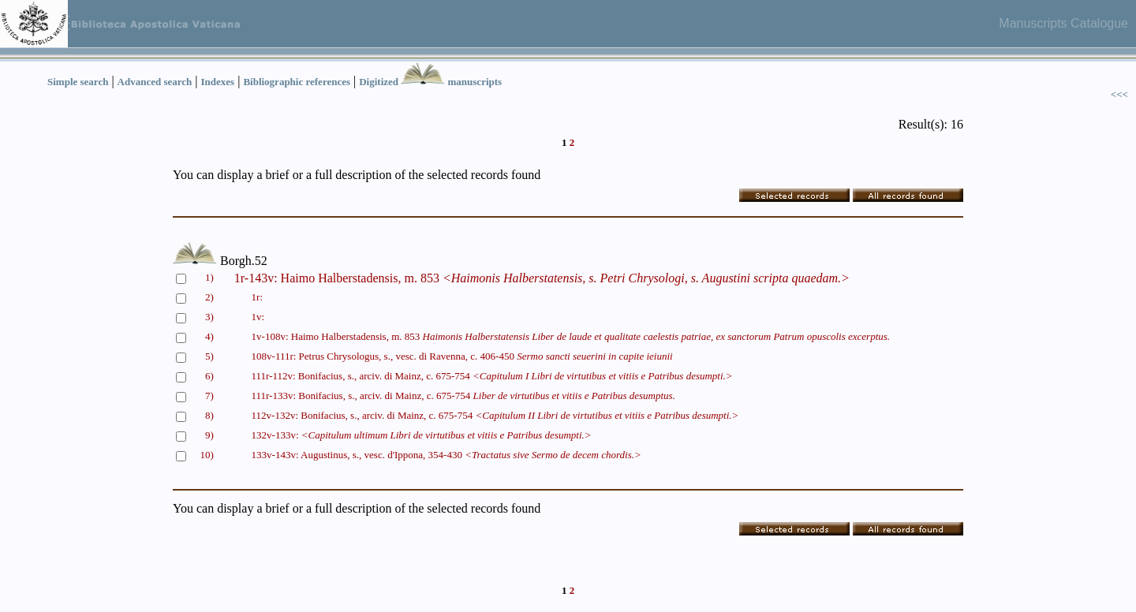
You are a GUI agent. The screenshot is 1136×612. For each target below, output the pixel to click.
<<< (1119, 94)
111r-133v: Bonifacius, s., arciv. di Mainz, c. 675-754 (463, 395)
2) (209, 297)
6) (209, 376)
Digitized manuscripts (430, 82)
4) (209, 336)
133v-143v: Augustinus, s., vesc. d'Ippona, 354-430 (446, 455)
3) (209, 317)
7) (209, 395)
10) (207, 455)
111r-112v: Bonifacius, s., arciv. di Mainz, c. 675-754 (492, 376)
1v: (258, 317)
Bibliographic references (296, 82)
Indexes (218, 82)
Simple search (77, 82)
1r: (257, 297)
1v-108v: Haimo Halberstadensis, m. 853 (571, 336)
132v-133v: (422, 435)
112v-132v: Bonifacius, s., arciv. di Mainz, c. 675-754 (495, 415)
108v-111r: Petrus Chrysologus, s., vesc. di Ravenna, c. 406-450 (462, 356)
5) (209, 356)
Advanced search (155, 82)
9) (209, 435)
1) (209, 277)
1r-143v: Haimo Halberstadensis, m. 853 (542, 278)
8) (209, 415)
